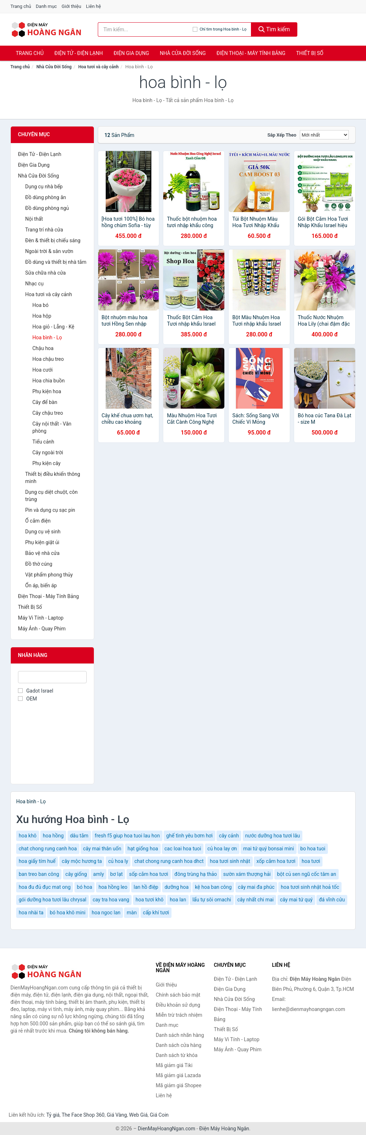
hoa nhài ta (31, 912)
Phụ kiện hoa (46, 391)
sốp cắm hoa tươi (148, 874)
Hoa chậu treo (48, 359)
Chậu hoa (43, 348)
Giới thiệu (71, 6)
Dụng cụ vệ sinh (42, 531)
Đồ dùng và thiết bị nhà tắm (55, 262)
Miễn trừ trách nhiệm (179, 1015)
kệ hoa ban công (213, 887)
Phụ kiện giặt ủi (42, 542)
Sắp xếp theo (281, 135)
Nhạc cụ (34, 283)
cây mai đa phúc (256, 887)
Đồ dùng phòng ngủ (47, 208)
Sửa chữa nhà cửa (45, 273)
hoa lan (178, 899)
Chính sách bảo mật (178, 995)
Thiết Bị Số (310, 53)
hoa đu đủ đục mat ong (44, 887)
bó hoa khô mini (67, 912)
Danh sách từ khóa (176, 1055)
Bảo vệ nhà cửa (42, 553)
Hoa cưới (42, 370)
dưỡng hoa (177, 887)
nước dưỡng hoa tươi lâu (272, 835)
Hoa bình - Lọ (47, 337)
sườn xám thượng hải (247, 874)
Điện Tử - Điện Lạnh (78, 53)
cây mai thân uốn (102, 848)
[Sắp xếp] (324, 134)
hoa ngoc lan (106, 912)
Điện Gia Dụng (131, 53)
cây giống (76, 874)
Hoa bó (40, 305)
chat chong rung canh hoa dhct (168, 861)
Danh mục (46, 6)
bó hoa (84, 887)
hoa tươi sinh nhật (230, 861)
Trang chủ (20, 6)
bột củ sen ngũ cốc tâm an (306, 874)
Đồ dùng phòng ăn (45, 197)
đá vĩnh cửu (332, 899)
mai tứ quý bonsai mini (268, 848)
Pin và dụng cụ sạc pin (50, 510)
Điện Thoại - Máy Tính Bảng (250, 53)
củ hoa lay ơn (222, 848)
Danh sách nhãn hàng (180, 1035)
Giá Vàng (117, 1115)
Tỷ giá (53, 1115)
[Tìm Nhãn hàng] (52, 677)
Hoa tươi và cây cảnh (98, 66)
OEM (27, 699)
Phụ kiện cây (46, 463)
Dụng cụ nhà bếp (44, 186)
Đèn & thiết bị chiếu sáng (53, 240)
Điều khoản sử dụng (178, 1005)
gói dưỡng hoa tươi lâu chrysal (52, 899)
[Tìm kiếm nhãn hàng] (145, 29)
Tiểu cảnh (43, 442)
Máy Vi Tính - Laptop (41, 618)
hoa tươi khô (150, 899)
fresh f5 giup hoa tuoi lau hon (127, 835)
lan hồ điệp (146, 887)
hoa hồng (53, 835)
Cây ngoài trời (47, 452)
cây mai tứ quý (296, 899)
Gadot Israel (35, 691)
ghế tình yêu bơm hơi (189, 835)
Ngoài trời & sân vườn (49, 251)
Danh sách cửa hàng (178, 1045)
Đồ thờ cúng (38, 564)
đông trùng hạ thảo (195, 874)
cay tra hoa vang (111, 899)
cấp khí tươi (156, 912)
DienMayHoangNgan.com (166, 1128)
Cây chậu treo (47, 413)
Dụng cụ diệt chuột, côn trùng (51, 495)
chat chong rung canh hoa (48, 848)
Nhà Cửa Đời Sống (183, 53)
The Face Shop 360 (82, 1115)
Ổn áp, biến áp (41, 585)
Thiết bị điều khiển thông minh (52, 477)
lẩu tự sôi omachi (211, 899)
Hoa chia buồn (48, 380)
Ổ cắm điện (38, 521)
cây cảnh (229, 835)
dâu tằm (79, 835)
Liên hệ (93, 6)
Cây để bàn (44, 402)
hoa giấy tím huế (37, 861)
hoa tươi (311, 861)
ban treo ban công (39, 874)
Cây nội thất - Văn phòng (52, 427)
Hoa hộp (41, 316)
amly (98, 874)
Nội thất (34, 219)
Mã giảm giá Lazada (178, 1075)
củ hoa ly (118, 861)
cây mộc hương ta (82, 861)
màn (132, 912)
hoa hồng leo (113, 887)
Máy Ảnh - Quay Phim (41, 628)
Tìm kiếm (274, 29)
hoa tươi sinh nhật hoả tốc (310, 887)
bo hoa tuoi (312, 848)
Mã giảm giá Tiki (174, 1065)
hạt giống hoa (143, 848)
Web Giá (138, 1115)
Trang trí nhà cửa (44, 230)
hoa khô (28, 835)
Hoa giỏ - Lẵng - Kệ (53, 327)
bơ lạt (116, 874)
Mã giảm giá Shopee (178, 1085)
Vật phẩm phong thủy (49, 575)
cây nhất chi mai (255, 899)
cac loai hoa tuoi (182, 848)
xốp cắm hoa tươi (275, 861)
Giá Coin (159, 1115)
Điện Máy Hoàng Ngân (224, 1128)
